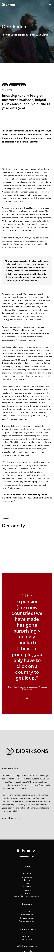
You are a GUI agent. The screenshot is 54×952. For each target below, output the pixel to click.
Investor (27, 886)
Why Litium (27, 936)
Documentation (27, 918)
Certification (27, 914)
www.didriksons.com (11, 818)
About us (27, 873)
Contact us (27, 877)
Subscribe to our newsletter (27, 896)
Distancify (13, 526)
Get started (27, 939)
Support (27, 880)
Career (27, 883)
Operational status (27, 921)
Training (27, 890)
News (27, 893)
